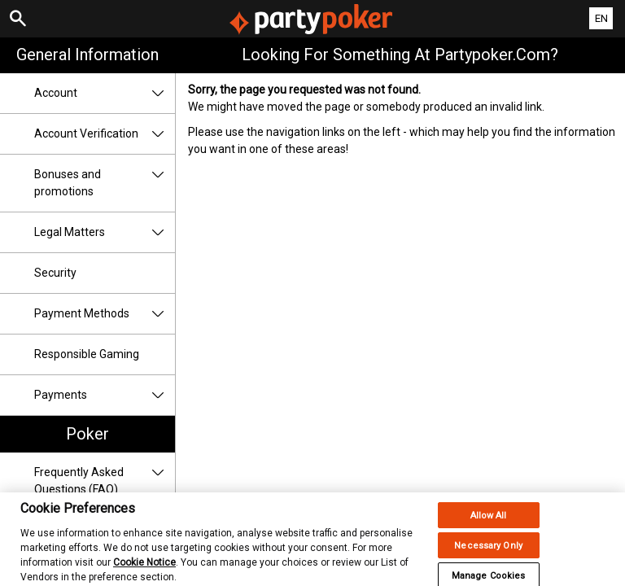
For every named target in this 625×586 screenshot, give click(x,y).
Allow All (488, 523)
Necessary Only (488, 553)
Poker (87, 434)
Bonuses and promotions (104, 183)
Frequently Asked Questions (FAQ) (104, 481)
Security (55, 272)
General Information (87, 54)
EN (601, 18)
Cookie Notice (144, 569)
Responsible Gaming (86, 354)
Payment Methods (104, 314)
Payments (104, 395)
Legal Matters (104, 232)
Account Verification (104, 134)
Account (104, 93)
